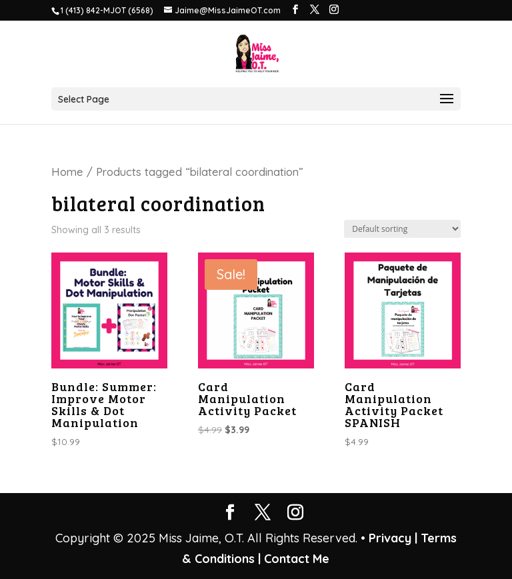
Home (67, 172)
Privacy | (393, 538)
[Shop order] (402, 229)
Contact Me (295, 558)
